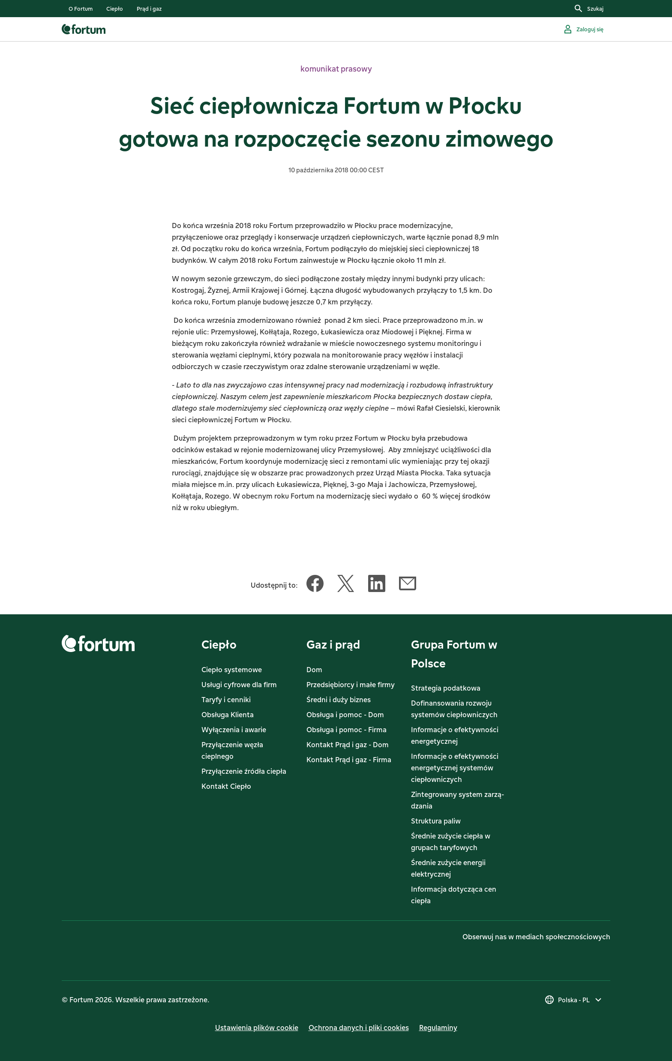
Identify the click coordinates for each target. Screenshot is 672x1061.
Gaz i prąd (333, 644)
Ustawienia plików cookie (256, 1027)
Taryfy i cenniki (226, 699)
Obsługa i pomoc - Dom (345, 714)
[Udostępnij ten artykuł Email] (407, 585)
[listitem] (80, 8)
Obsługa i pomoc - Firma (346, 729)
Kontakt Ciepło (226, 786)
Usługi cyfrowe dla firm (239, 684)
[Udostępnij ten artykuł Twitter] (346, 585)
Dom (314, 669)
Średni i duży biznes (338, 699)
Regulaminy (438, 1027)
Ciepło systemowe (231, 669)
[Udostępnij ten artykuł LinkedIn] (376, 585)
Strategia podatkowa (445, 688)
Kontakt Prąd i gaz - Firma (348, 759)
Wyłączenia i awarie (233, 729)
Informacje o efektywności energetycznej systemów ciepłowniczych (454, 767)
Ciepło (219, 644)
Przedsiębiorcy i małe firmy (350, 684)
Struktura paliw (436, 821)
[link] (80, 8)
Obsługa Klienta (227, 714)
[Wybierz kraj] (573, 999)
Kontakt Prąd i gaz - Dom (347, 744)
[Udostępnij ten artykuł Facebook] (315, 585)
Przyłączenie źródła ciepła (243, 771)
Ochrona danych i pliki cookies (359, 1027)
